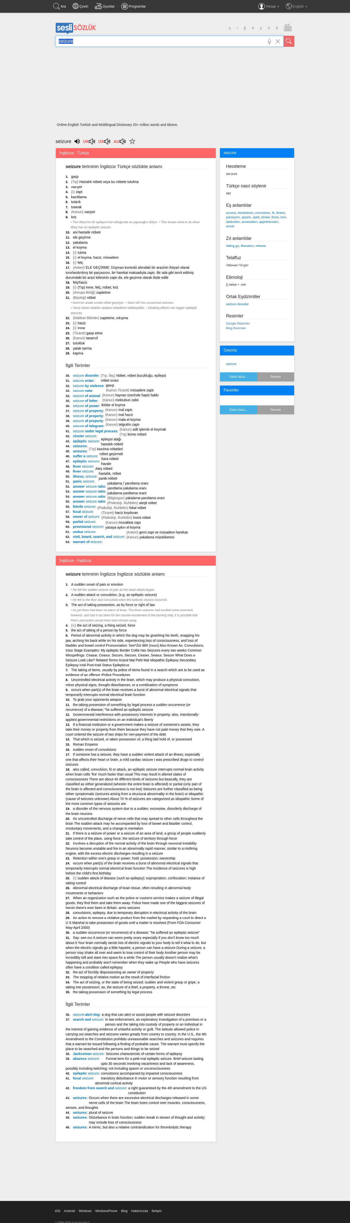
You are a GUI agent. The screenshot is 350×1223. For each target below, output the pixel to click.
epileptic (86, 441)
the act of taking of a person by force (98, 630)
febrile (84, 507)
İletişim (156, 1211)
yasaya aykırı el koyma (122, 527)
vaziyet (89, 212)
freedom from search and (99, 1088)
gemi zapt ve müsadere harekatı (163, 532)
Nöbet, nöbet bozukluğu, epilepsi (141, 375)
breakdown (245, 213)
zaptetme (103, 292)
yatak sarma (82, 348)
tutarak (76, 207)
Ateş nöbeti (103, 469)
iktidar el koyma (113, 405)
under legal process (95, 431)
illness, (85, 476)
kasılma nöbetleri (110, 449)
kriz (73, 217)
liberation (247, 246)
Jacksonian (88, 1054)
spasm (246, 217)
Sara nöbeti (110, 459)
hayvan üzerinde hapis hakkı (137, 395)
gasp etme (94, 333)
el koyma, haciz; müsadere (98, 257)
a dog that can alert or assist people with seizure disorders (146, 1015)
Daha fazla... (238, 376)
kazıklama (78, 197)
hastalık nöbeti (112, 444)
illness (280, 213)
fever (83, 466)
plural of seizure (101, 1112)
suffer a (85, 456)
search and (88, 1019)
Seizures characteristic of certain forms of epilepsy (144, 1054)
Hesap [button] (268, 6)
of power (86, 406)
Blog (124, 1211)
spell (256, 217)
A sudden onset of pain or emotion (97, 584)
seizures (80, 446)
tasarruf (91, 338)
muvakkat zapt (130, 522)
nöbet (91, 298)
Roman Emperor (85, 744)
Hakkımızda (139, 1211)
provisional (88, 527)
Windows (85, 1211)
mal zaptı (125, 410)
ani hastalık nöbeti (87, 232)
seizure (231, 364)
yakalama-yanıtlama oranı (145, 498)
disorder (86, 375)
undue (84, 532)
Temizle (275, 376)
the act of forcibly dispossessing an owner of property (113, 972)
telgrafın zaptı (129, 424)
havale (106, 464)
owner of (86, 517)
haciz (82, 323)
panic (83, 481)
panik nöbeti (108, 478)
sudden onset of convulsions (94, 749)
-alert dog (86, 1015)
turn (283, 217)
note (82, 391)
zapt (79, 192)
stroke (265, 217)
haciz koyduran (126, 513)
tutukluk (79, 343)
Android (69, 1211)
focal (83, 512)
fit (273, 213)
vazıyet (76, 187)
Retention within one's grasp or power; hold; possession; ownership (124, 858)
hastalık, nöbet (110, 473)
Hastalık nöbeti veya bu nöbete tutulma (109, 182)
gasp (74, 177)
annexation (249, 222)
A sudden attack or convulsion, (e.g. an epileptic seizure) (114, 595)
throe (275, 217)
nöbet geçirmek (111, 454)
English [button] (296, 6)
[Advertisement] (175, 86)
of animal (86, 396)
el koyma (80, 247)
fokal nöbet (137, 508)
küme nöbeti (137, 434)
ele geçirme (82, 237)
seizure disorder (237, 304)
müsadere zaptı (142, 390)
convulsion (262, 213)
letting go (232, 246)
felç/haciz (80, 282)
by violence (88, 386)
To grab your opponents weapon (97, 700)
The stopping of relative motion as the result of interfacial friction (121, 977)
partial (84, 522)
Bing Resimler (236, 328)
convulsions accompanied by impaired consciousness (141, 1073)
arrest (230, 226)
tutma (82, 252)
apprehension (268, 222)
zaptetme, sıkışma (114, 318)
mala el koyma (129, 420)
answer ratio (89, 486)
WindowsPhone (106, 1211)
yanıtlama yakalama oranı (126, 488)
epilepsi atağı (111, 439)
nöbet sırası (110, 380)
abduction (233, 222)
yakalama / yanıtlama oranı (127, 483)
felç (80, 263)
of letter (85, 401)
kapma (78, 353)
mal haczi (125, 415)
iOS (57, 1211)
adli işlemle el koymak (149, 429)
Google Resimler (238, 323)
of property (88, 411)
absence (86, 1059)
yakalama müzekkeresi (157, 537)
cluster (84, 436)
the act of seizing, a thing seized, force (106, 625)
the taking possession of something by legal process (112, 992)
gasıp (110, 385)
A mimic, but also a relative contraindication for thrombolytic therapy (140, 1127)
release (260, 246)
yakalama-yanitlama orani (126, 493)
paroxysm (233, 217)
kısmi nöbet (142, 518)
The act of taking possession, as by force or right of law (113, 605)
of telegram (88, 426)
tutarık (76, 202)
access (231, 213)
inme (81, 328)
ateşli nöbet (148, 503)
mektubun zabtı (127, 400)
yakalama (80, 242)
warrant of (87, 542)
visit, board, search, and (98, 537)
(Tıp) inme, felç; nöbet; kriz (98, 287)
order (83, 381)
